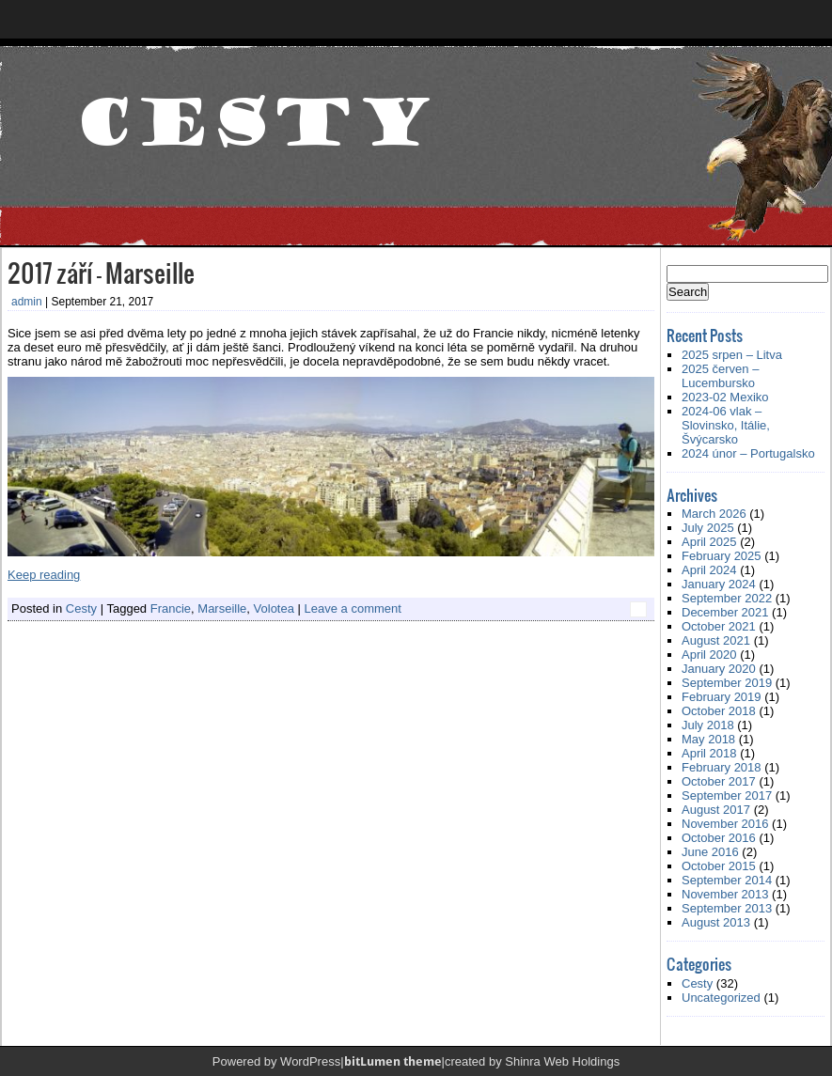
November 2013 (725, 894)
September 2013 (727, 908)
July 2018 (708, 725)
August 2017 (716, 810)
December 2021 (725, 612)
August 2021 (716, 640)
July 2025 (708, 528)
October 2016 (719, 838)
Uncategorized (721, 997)
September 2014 (727, 880)
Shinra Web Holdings (562, 1061)
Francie (170, 608)
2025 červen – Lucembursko (720, 376)
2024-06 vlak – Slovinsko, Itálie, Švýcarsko (726, 425)
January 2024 (719, 584)
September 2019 (727, 683)
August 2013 (716, 922)
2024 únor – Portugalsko (748, 453)
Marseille (221, 608)
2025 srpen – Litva (732, 355)
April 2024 (709, 570)
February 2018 (721, 767)
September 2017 (727, 795)
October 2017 (719, 781)
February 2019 (721, 697)
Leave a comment (353, 608)
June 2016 (710, 852)
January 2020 (719, 669)
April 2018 (709, 753)
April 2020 (709, 654)
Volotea (274, 608)
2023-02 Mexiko (725, 397)
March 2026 (714, 514)
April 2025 (709, 542)
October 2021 (719, 626)
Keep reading (44, 575)
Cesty (81, 608)
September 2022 (727, 598)
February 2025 (721, 556)
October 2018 (719, 711)
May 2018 (708, 739)
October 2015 (719, 866)
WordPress (310, 1061)
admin (26, 301)
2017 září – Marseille (101, 272)
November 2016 (725, 824)
